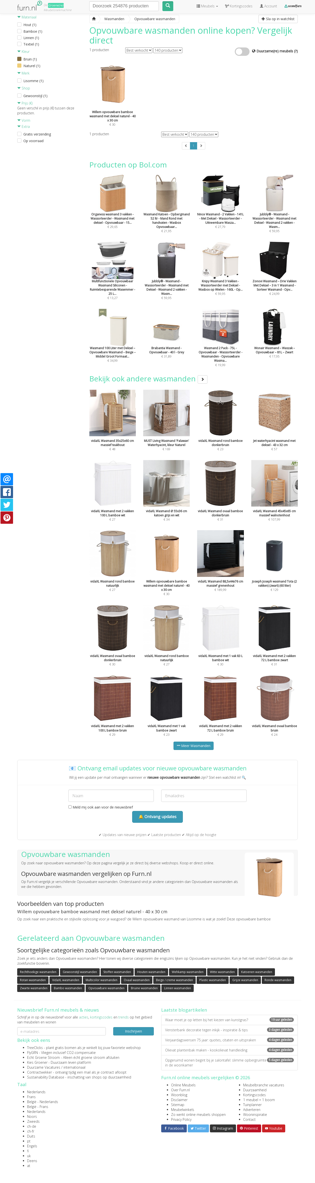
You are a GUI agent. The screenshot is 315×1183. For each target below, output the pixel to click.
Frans (31, 1096)
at (28, 1165)
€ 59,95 (274, 212)
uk (29, 1155)
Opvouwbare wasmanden (106, 988)
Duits (31, 1136)
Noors (32, 1116)
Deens (32, 1160)
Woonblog (179, 1095)
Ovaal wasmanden (137, 980)
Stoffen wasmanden (117, 972)
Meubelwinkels (182, 1109)
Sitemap (177, 1104)
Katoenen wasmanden (256, 972)
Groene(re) (55, 5)
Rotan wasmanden (33, 980)
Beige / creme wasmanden (174, 980)
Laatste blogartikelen (184, 1010)
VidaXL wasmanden (65, 980)
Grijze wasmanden (245, 980)
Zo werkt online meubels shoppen (198, 1114)
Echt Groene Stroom (43, 1057)
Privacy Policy (181, 1119)
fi (28, 1151)
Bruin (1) (30, 59)
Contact (249, 1119)
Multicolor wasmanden (101, 980)
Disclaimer (179, 1099)
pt (29, 1141)
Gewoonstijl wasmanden (80, 972)
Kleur (23, 51)
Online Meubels (183, 1085)
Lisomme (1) (33, 80)
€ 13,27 (112, 279)
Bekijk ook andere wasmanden (148, 379)
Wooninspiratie (255, 1114)
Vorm (23, 120)
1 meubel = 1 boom (259, 1099)
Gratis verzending (37, 134)
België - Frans (37, 1106)
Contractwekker (39, 1072)
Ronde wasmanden (278, 980)
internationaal (74, 1067)
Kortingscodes (254, 1095)
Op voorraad (33, 140)
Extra (23, 126)
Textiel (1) (31, 44)
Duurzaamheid (255, 1090)
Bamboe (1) (32, 31)
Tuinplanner (252, 1104)
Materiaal (26, 17)
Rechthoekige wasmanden (38, 972)
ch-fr (30, 1131)
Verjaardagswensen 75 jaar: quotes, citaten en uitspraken (229, 1040)
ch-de (31, 1126)
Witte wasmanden (222, 972)
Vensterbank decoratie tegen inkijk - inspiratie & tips (229, 1030)
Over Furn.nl (180, 1090)
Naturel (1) (31, 65)
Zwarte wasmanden (33, 988)
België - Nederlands (42, 1101)
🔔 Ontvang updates (157, 816)
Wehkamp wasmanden (188, 972)
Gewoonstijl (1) (35, 95)
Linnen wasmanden (177, 988)
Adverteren (251, 1109)
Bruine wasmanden (144, 988)
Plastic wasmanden (212, 980)
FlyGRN (32, 1052)
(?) (296, 51)
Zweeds (33, 1121)
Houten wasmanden (151, 972)
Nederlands (36, 1092)
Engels (32, 1146)
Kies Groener (37, 1062)
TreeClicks (35, 1047)
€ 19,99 (220, 346)
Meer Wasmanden (193, 745)
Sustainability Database (45, 1077)
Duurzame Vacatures (43, 1067)
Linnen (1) (31, 37)
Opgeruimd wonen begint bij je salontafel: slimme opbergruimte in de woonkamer (229, 1062)
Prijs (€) (24, 103)
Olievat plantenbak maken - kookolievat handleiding (229, 1050)
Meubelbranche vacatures (263, 1085)
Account (268, 6)
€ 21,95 (166, 212)
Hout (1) (29, 24)
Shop (23, 88)
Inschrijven (133, 1031)
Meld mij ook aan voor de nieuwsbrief (100, 807)
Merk (23, 73)
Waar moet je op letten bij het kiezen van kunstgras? (229, 1020)
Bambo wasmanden (68, 988)
